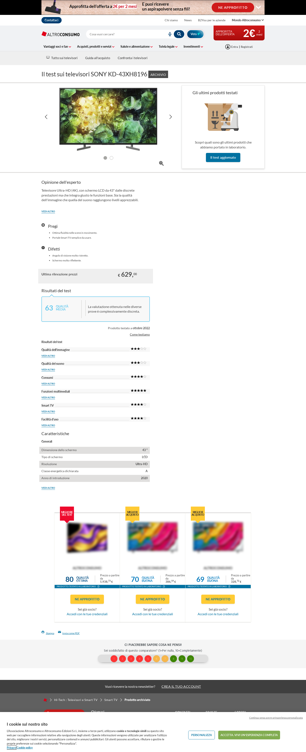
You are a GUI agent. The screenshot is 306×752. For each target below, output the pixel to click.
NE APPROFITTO (233, 7)
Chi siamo (171, 20)
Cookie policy (25, 747)
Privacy (11, 747)
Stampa (47, 633)
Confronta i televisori (132, 58)
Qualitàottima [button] (82, 579)
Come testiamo (140, 334)
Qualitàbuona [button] (148, 579)
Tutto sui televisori (62, 58)
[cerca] (121, 34)
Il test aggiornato (223, 157)
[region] (153, 732)
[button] (98, 587)
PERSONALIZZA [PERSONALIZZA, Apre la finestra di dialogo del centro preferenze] (201, 734)
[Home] (45, 700)
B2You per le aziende (211, 20)
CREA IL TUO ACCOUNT (181, 686)
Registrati (247, 46)
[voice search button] (168, 34)
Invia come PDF (69, 633)
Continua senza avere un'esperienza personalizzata (276, 717)
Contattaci (51, 20)
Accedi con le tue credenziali (87, 614)
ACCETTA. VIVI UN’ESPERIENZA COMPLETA (249, 734)
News (188, 20)
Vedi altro (48, 211)
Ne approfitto (87, 599)
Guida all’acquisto (97, 58)
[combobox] (135, 34)
